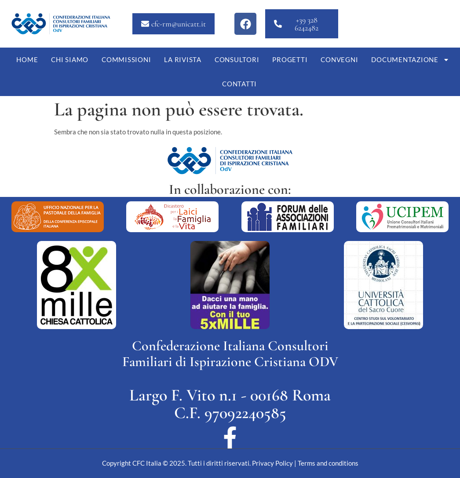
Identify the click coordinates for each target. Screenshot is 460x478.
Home (27, 59)
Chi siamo (69, 59)
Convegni (339, 59)
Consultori (237, 59)
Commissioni (126, 59)
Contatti (239, 84)
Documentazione (410, 59)
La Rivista (182, 59)
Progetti (289, 59)
